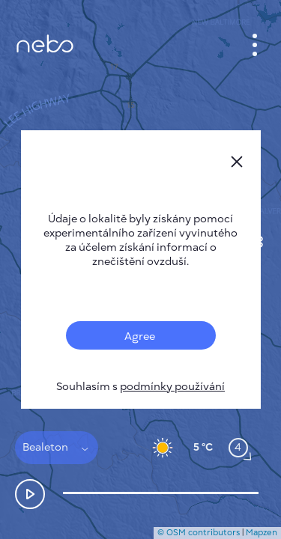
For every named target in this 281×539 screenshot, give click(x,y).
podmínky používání (172, 387)
